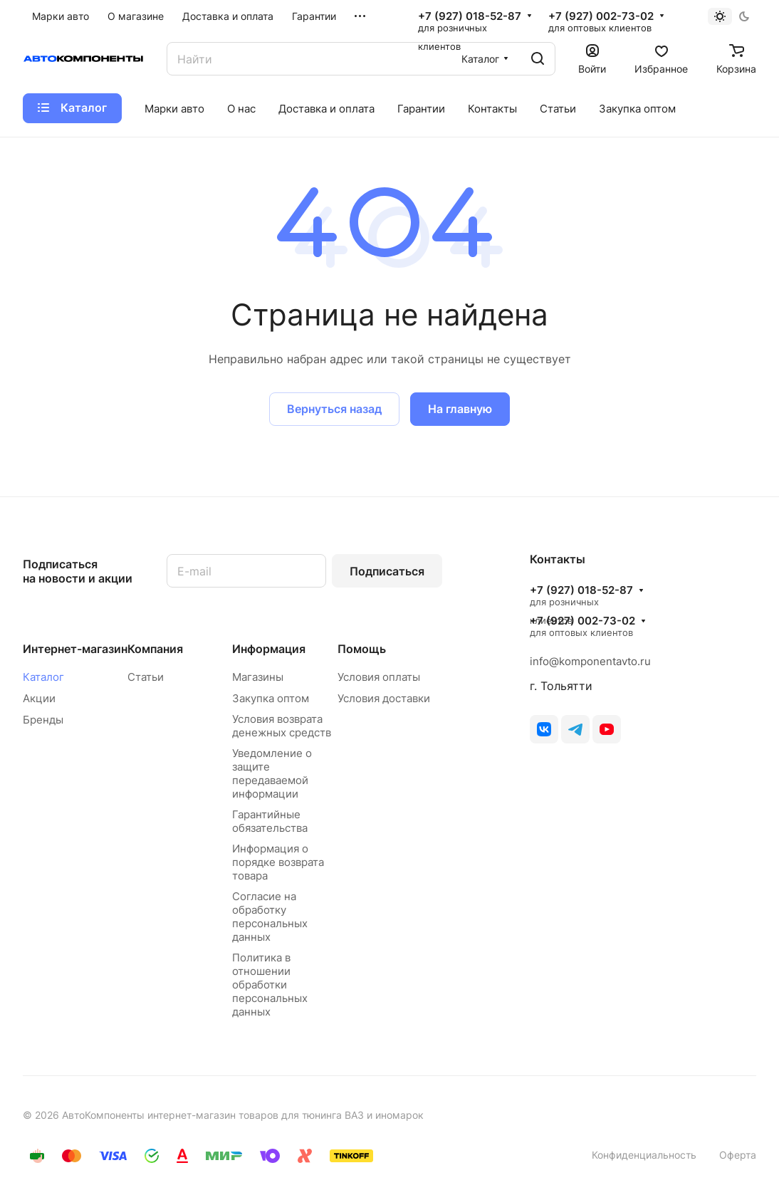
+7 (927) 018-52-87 (469, 16)
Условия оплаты (379, 677)
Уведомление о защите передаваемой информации (272, 773)
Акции (39, 698)
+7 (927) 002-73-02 (601, 16)
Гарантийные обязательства (270, 821)
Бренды (43, 719)
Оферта (737, 1155)
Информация (268, 649)
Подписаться (387, 571)
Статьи (145, 677)
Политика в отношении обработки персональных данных (270, 984)
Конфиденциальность (644, 1155)
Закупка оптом (270, 698)
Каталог (43, 677)
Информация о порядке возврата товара (278, 862)
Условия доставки (384, 698)
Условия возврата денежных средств (281, 725)
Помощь (362, 649)
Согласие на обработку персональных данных (270, 916)
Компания (155, 649)
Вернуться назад (334, 409)
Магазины (257, 677)
